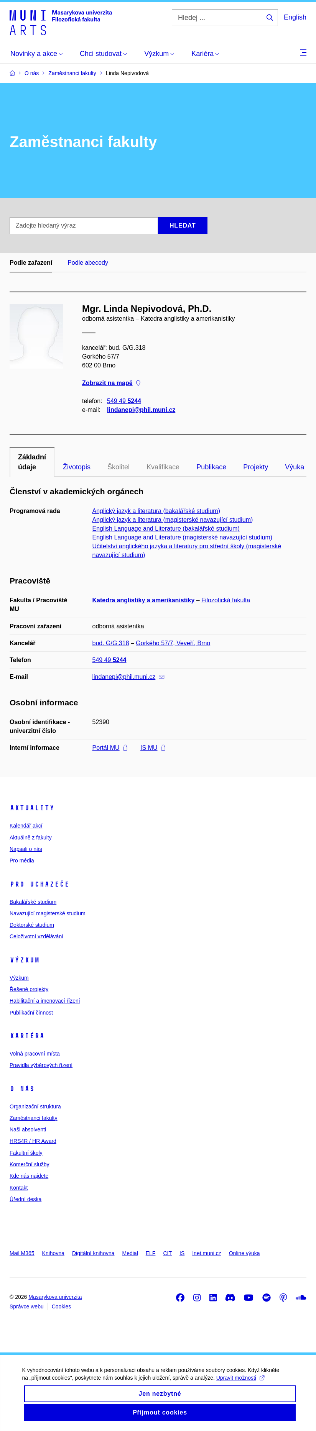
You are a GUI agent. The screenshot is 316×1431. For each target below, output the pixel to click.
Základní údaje (32, 462)
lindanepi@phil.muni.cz (141, 410)
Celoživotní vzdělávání (36, 936)
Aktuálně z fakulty (31, 837)
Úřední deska (25, 1199)
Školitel (118, 467)
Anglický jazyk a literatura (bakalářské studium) (156, 511)
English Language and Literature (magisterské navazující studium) (182, 537)
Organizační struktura (35, 1106)
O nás (22, 1089)
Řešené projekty (29, 989)
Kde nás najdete (29, 1176)
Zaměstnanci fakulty (34, 1118)
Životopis (77, 467)
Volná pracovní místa (35, 1054)
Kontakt (19, 1188)
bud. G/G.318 (110, 643)
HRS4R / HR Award (33, 1141)
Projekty (255, 467)
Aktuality (32, 808)
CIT (167, 1253)
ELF (151, 1253)
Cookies (61, 1306)
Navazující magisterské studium (48, 913)
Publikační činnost (31, 1013)
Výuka (294, 467)
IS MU (152, 747)
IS (181, 1253)
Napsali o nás (26, 849)
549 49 (124, 401)
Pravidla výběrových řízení (41, 1065)
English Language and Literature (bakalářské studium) (166, 528)
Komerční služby (29, 1164)
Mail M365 (22, 1253)
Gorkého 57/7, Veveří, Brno (173, 643)
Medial (130, 1253)
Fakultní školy (26, 1153)
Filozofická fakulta (225, 600)
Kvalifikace (162, 467)
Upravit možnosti (241, 1386)
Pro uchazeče (39, 884)
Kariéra (27, 1036)
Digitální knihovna (93, 1253)
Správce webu (27, 1306)
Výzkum (25, 960)
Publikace (211, 467)
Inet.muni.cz (206, 1253)
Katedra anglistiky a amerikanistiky (143, 600)
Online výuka (244, 1253)
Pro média (22, 860)
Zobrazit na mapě (111, 383)
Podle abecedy (87, 262)
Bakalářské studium (33, 902)
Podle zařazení (31, 262)
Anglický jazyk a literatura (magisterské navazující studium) (172, 519)
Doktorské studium (32, 925)
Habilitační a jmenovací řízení (45, 1001)
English (295, 17)
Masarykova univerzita (55, 1297)
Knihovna (53, 1253)
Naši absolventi (28, 1129)
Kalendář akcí (26, 826)
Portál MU (109, 747)
